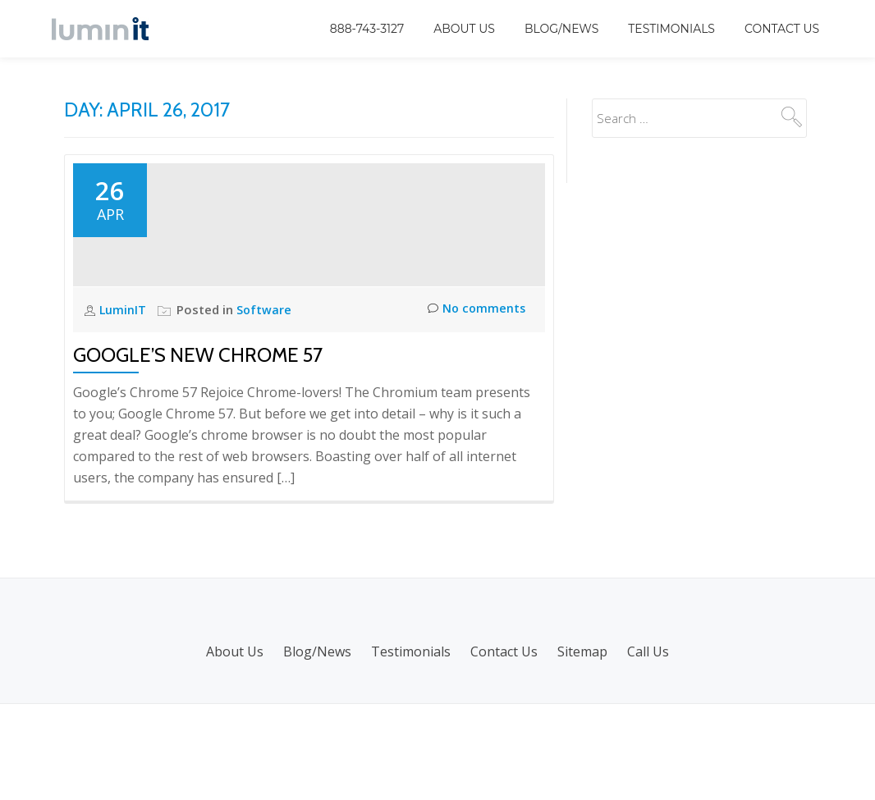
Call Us (648, 747)
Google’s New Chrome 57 (198, 451)
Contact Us (781, 28)
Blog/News (561, 28)
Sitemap (582, 747)
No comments (474, 406)
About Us (464, 28)
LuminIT (124, 406)
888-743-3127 (367, 28)
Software (265, 406)
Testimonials (671, 28)
